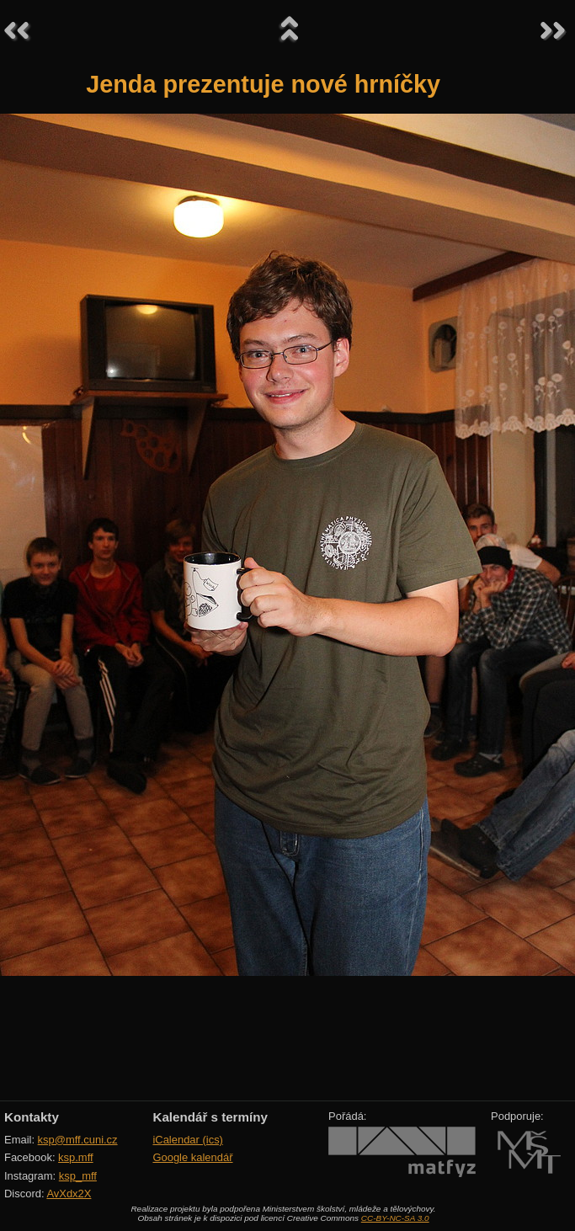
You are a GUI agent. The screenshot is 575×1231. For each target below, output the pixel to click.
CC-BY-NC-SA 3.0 (395, 1218)
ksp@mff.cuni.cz (78, 1139)
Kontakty (31, 1117)
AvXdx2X (68, 1193)
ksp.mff (75, 1157)
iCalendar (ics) (187, 1139)
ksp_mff (78, 1176)
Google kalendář (192, 1157)
